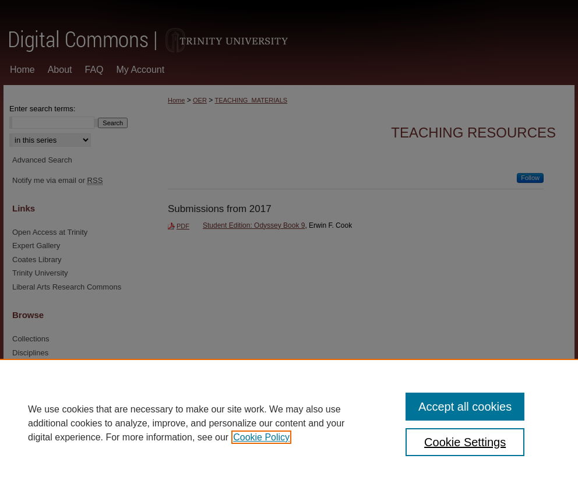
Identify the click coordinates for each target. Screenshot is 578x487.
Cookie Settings (465, 442)
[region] (289, 423)
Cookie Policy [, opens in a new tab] (261, 437)
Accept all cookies (465, 406)
